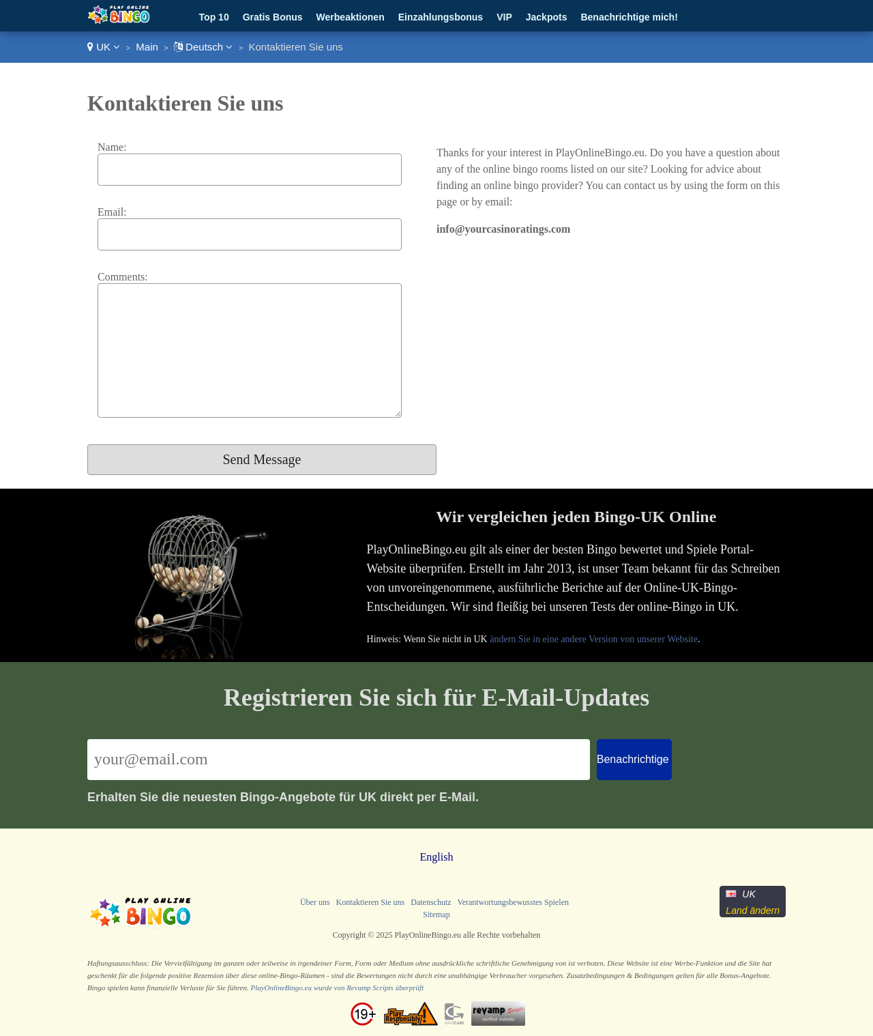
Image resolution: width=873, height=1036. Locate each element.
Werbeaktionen (350, 17)
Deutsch (203, 47)
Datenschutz (431, 902)
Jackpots (546, 17)
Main (147, 47)
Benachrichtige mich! (628, 17)
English (437, 857)
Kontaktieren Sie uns (370, 902)
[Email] (338, 759)
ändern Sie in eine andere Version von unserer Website (594, 639)
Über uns (315, 902)
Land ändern (753, 910)
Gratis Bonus (273, 17)
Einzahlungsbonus (440, 17)
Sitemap (436, 914)
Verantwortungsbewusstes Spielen (513, 902)
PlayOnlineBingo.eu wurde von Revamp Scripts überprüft (337, 987)
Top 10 (214, 17)
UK (103, 47)
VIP (504, 17)
